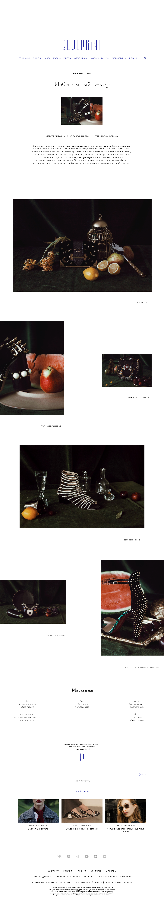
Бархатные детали (38, 829)
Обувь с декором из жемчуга (82, 829)
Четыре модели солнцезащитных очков (125, 830)
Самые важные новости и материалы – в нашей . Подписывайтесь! (82, 746)
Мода (76, 73)
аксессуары (85, 73)
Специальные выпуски (30, 58)
